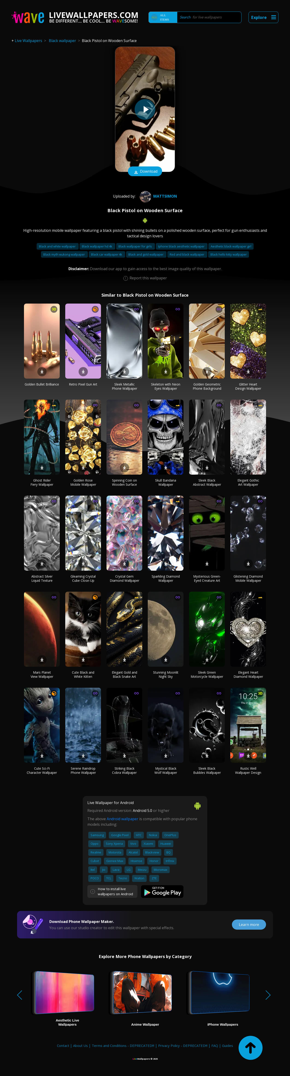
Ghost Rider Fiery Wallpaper (41, 482)
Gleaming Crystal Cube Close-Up (83, 578)
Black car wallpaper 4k (107, 254)
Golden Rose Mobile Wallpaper (83, 482)
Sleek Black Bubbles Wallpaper (207, 770)
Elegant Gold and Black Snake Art (124, 674)
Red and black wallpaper (187, 254)
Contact (63, 1045)
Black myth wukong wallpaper (64, 254)
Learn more (249, 924)
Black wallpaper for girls (135, 246)
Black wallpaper (62, 40)
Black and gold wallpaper (146, 254)
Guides (227, 1045)
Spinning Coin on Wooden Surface (124, 482)
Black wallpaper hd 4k (97, 246)
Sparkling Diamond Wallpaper (166, 578)
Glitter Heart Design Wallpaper (248, 386)
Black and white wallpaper (57, 246)
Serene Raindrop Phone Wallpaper (83, 770)
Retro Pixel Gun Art (83, 384)
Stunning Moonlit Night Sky (165, 674)
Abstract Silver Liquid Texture (42, 578)
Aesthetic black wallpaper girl (231, 246)
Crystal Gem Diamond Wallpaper (124, 578)
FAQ (214, 1045)
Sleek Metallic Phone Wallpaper (124, 386)
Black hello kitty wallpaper (228, 254)
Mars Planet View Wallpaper (42, 674)
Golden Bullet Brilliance (42, 384)
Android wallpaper (122, 818)
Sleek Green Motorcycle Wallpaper (207, 674)
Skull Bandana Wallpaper (165, 482)
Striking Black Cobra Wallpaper (124, 770)
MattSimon (158, 196)
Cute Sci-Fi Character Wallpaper (42, 770)
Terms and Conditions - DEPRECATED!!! (123, 1045)
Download (145, 172)
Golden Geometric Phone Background (207, 386)
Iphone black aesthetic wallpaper (181, 246)
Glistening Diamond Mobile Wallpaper (248, 578)
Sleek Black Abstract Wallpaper (207, 482)
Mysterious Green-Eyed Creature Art (207, 578)
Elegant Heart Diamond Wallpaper (248, 674)
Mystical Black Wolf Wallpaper (165, 770)
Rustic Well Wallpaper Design (248, 770)
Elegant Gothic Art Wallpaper (248, 482)
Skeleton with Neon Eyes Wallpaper (165, 386)
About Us (80, 1045)
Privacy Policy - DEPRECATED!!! (182, 1045)
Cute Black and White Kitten (83, 674)
